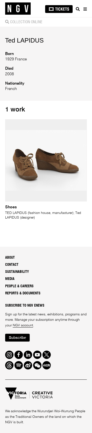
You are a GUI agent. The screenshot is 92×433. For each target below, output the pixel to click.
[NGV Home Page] (18, 9)
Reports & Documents (22, 293)
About (10, 257)
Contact (11, 264)
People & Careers (19, 286)
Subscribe (17, 338)
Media (9, 279)
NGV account (23, 325)
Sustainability (17, 272)
